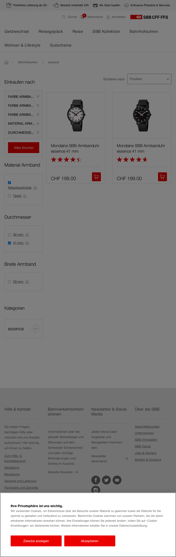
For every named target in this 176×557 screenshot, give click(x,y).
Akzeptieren (89, 541)
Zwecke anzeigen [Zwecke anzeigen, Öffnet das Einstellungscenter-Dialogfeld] (36, 541)
